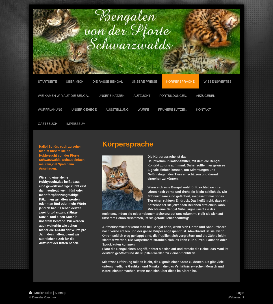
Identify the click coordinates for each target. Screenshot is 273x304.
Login (240, 293)
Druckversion (41, 293)
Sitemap (60, 293)
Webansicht (236, 297)
